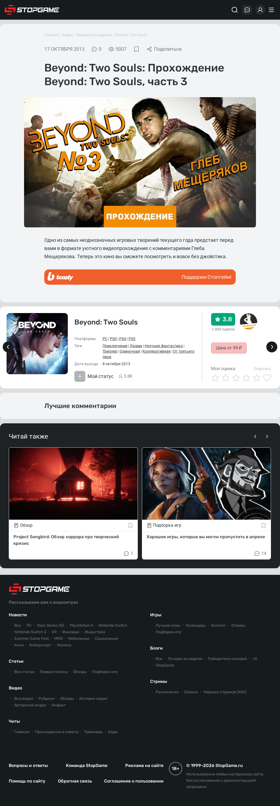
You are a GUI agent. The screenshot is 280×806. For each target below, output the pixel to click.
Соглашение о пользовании (134, 781)
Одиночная (130, 351)
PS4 (122, 339)
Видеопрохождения (94, 35)
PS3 (113, 339)
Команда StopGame (86, 765)
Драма (136, 346)
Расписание (167, 692)
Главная (51, 35)
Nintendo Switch (112, 625)
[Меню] (272, 10)
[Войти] (260, 10)
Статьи (16, 661)
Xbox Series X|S (50, 625)
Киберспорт (40, 645)
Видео (67, 35)
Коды (113, 732)
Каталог (218, 625)
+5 (254, 658)
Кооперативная (156, 351)
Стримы (158, 681)
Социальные (106, 638)
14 (260, 553)
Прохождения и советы (56, 732)
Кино (19, 645)
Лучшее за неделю (185, 658)
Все (17, 625)
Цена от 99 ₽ (229, 347)
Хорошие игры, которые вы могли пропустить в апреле (206, 536)
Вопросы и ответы (28, 765)
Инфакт (59, 705)
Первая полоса (54, 672)
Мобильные (78, 638)
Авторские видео (30, 705)
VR (54, 632)
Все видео (23, 698)
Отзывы (238, 625)
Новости (18, 614)
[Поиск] (234, 9)
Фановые (70, 632)
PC (105, 339)
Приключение (115, 346)
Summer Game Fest (31, 638)
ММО (58, 638)
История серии (93, 698)
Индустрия (95, 632)
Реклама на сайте (144, 765)
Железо (64, 645)
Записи (191, 692)
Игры (155, 614)
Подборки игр (105, 672)
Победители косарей (227, 658)
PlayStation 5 (81, 625)
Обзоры (80, 672)
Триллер (110, 351)
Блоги (156, 648)
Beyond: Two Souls (131, 35)
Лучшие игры (168, 625)
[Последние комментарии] (247, 10)
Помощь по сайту (27, 781)
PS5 (132, 339)
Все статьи (24, 672)
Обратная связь (75, 781)
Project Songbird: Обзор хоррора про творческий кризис (66, 540)
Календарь (196, 625)
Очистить (262, 369)
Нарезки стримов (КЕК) (225, 692)
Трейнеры (93, 732)
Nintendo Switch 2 (30, 632)
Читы (14, 721)
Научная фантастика (164, 346)
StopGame (165, 665)
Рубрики (47, 698)
